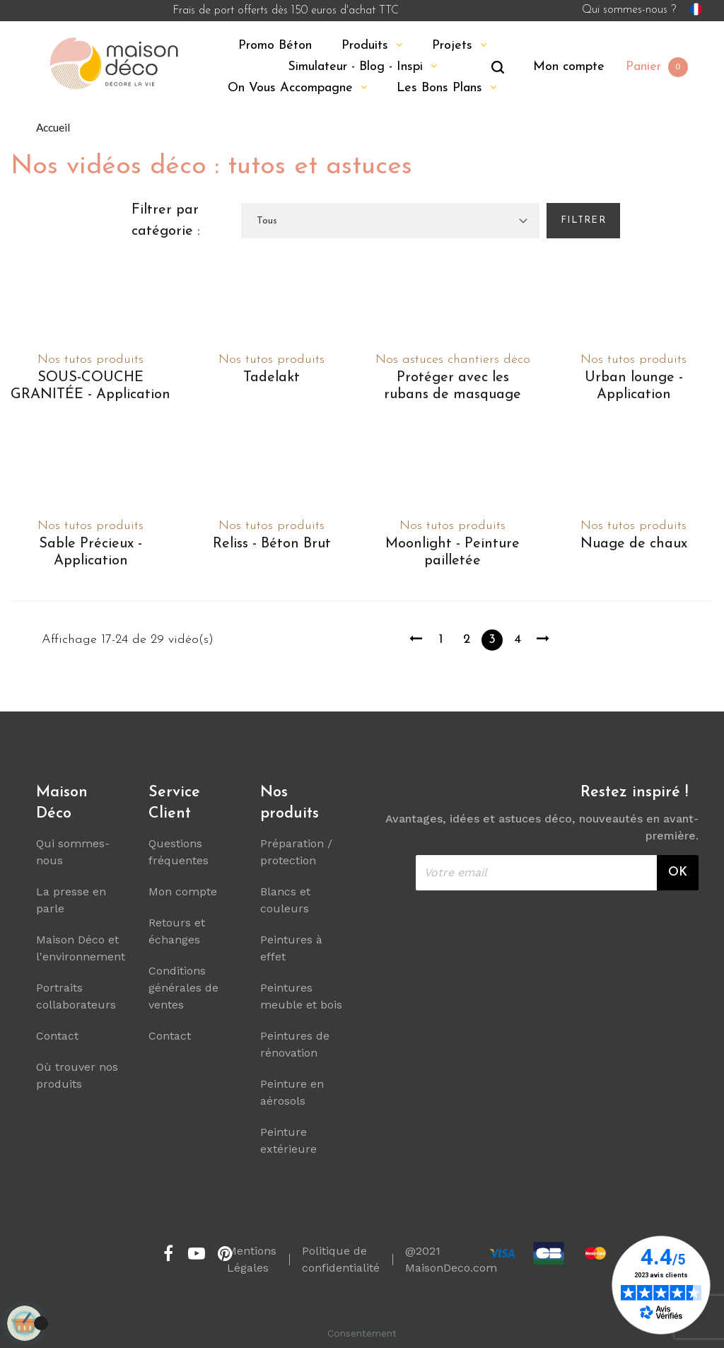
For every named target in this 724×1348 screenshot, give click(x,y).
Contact (57, 1035)
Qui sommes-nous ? (629, 10)
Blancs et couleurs (285, 900)
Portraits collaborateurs (76, 996)
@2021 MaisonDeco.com (451, 1259)
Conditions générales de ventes (183, 987)
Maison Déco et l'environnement (80, 948)
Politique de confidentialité (341, 1259)
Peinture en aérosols (292, 1092)
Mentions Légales (251, 1259)
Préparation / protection (296, 852)
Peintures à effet (291, 948)
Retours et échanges (176, 931)
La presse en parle (71, 900)
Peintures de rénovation (294, 1044)
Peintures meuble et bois (301, 996)
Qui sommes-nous (73, 852)
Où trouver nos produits (77, 1075)
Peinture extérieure (288, 1140)
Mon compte (182, 891)
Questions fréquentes (178, 852)
